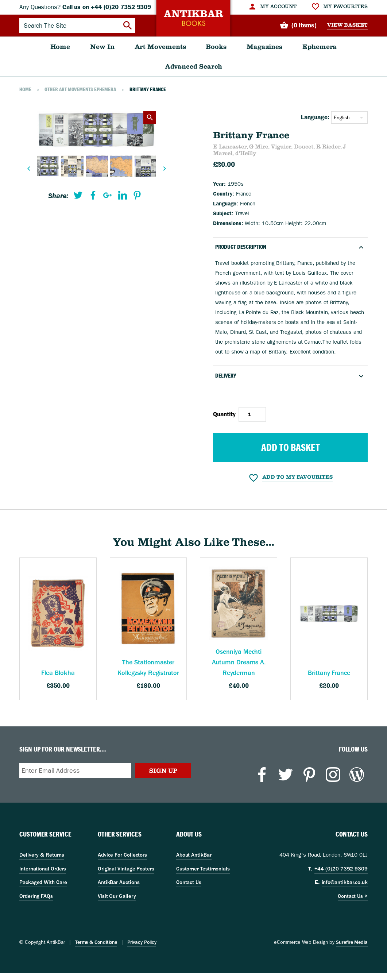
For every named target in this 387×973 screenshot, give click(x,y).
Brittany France (329, 673)
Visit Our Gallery (117, 896)
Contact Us (188, 882)
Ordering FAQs (36, 896)
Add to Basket (290, 447)
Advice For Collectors (122, 855)
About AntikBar (194, 855)
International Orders (42, 868)
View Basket (347, 25)
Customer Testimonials (203, 868)
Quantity (224, 414)
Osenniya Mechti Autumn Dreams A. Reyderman (239, 662)
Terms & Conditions (96, 942)
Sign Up (163, 770)
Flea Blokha (57, 673)
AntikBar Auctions (119, 882)
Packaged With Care (43, 882)
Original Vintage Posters (126, 868)
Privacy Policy (141, 942)
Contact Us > (353, 896)
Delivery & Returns (41, 855)
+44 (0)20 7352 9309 (341, 868)
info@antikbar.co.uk (345, 882)
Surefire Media (352, 942)
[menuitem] (272, 6)
